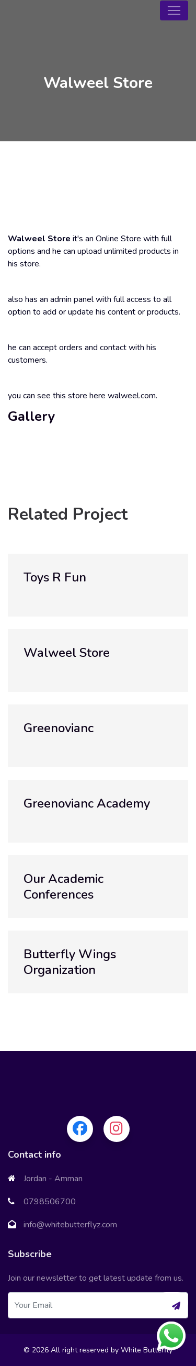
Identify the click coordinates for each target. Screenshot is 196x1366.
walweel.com (132, 395)
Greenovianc (59, 728)
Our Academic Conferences (63, 886)
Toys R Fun (55, 577)
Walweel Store (67, 652)
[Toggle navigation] (174, 10)
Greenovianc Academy (87, 803)
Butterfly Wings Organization (70, 962)
